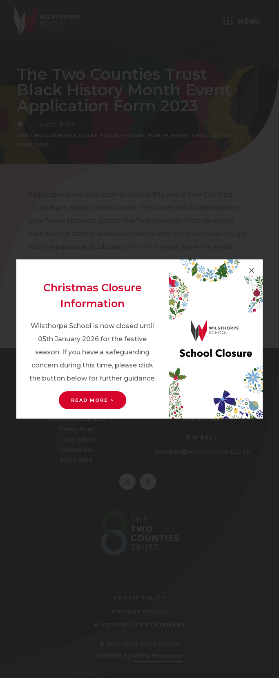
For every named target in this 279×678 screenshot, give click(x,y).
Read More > (92, 400)
